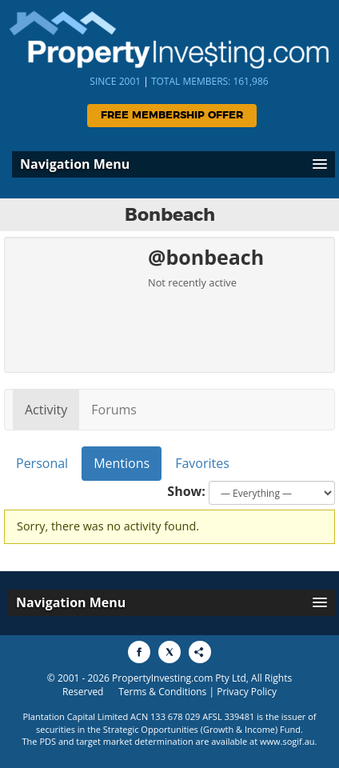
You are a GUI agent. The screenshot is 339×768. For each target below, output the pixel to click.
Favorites (202, 463)
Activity (46, 409)
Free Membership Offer (172, 115)
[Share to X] (169, 652)
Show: (186, 491)
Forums (114, 409)
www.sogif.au (287, 741)
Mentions (122, 463)
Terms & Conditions (162, 691)
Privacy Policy (247, 691)
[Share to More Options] (200, 652)
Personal (42, 463)
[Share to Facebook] (139, 652)
